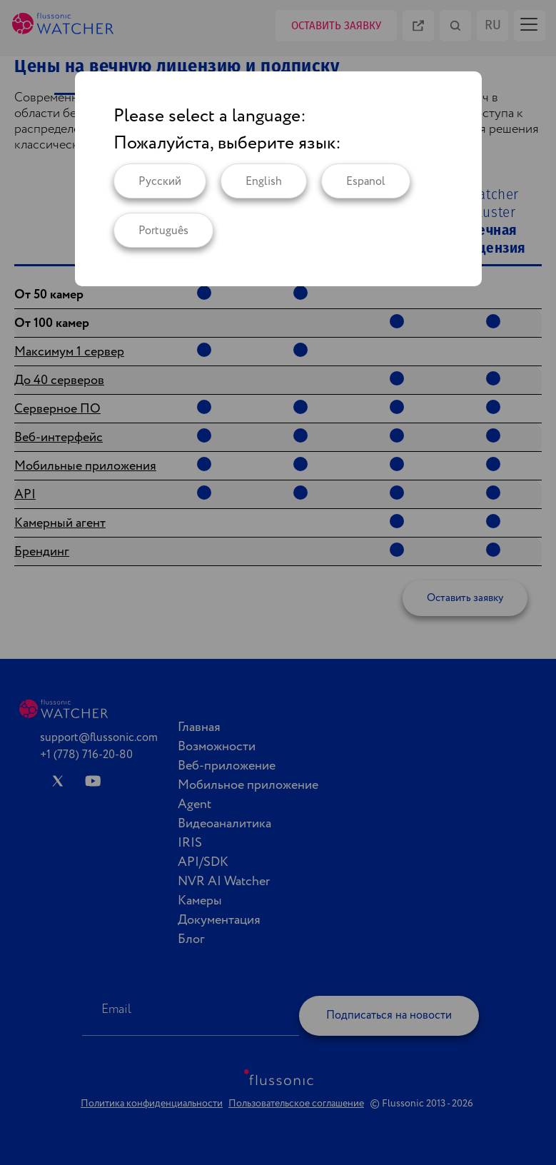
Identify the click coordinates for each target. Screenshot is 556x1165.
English (264, 181)
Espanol (365, 181)
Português (163, 231)
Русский (159, 181)
